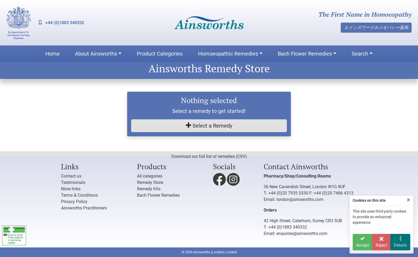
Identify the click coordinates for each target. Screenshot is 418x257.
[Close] (408, 200)
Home (52, 53)
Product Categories (160, 53)
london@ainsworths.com (299, 199)
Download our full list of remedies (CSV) (209, 156)
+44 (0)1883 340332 (61, 22)
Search (360, 53)
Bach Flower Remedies (305, 53)
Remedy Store (150, 182)
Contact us (71, 176)
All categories (149, 176)
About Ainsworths (96, 53)
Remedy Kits (148, 188)
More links (71, 188)
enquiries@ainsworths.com (301, 233)
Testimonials (73, 182)
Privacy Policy (74, 201)
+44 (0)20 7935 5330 (288, 193)
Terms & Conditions (79, 195)
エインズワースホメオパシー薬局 (376, 27)
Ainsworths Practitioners (84, 207)
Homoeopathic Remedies (228, 53)
